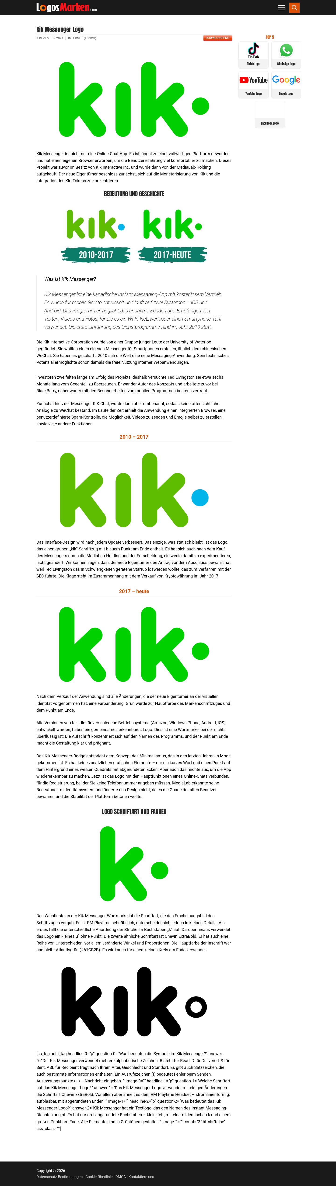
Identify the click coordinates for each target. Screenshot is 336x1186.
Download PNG (217, 38)
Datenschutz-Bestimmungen (59, 1177)
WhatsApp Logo (286, 64)
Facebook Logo (270, 123)
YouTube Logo (253, 93)
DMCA (121, 1177)
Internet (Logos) (82, 38)
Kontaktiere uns (141, 1177)
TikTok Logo (253, 64)
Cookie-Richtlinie (99, 1177)
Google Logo (286, 93)
